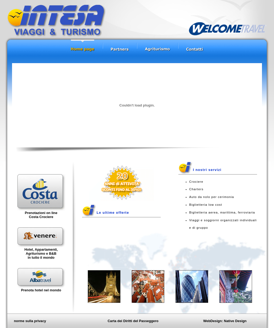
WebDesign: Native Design (224, 321)
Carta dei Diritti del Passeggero (133, 321)
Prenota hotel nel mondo (41, 290)
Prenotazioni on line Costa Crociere (41, 215)
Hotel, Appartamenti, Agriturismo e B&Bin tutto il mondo (41, 253)
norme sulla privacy (30, 321)
